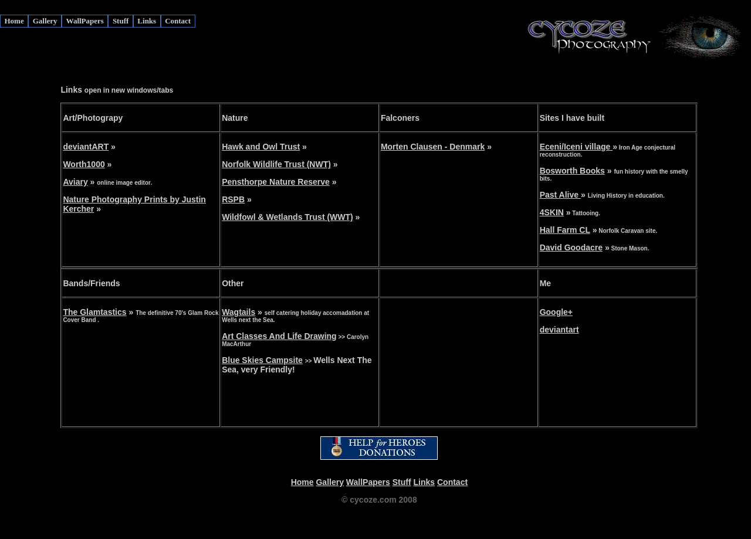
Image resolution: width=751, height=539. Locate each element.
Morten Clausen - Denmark (433, 146)
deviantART (86, 146)
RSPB (233, 199)
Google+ (556, 312)
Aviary (75, 182)
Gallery (45, 20)
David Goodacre (571, 247)
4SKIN (552, 212)
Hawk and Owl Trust (261, 146)
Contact (178, 20)
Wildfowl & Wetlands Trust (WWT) (287, 217)
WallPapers (85, 20)
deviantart (559, 329)
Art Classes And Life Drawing (279, 336)
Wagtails (238, 312)
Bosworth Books (572, 170)
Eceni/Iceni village (576, 146)
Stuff (120, 20)
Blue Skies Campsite (262, 360)
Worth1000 (83, 164)
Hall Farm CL (565, 230)
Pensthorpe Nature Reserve (276, 182)
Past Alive (560, 194)
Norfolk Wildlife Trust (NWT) (276, 164)
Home (14, 20)
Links (146, 20)
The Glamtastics (94, 312)
